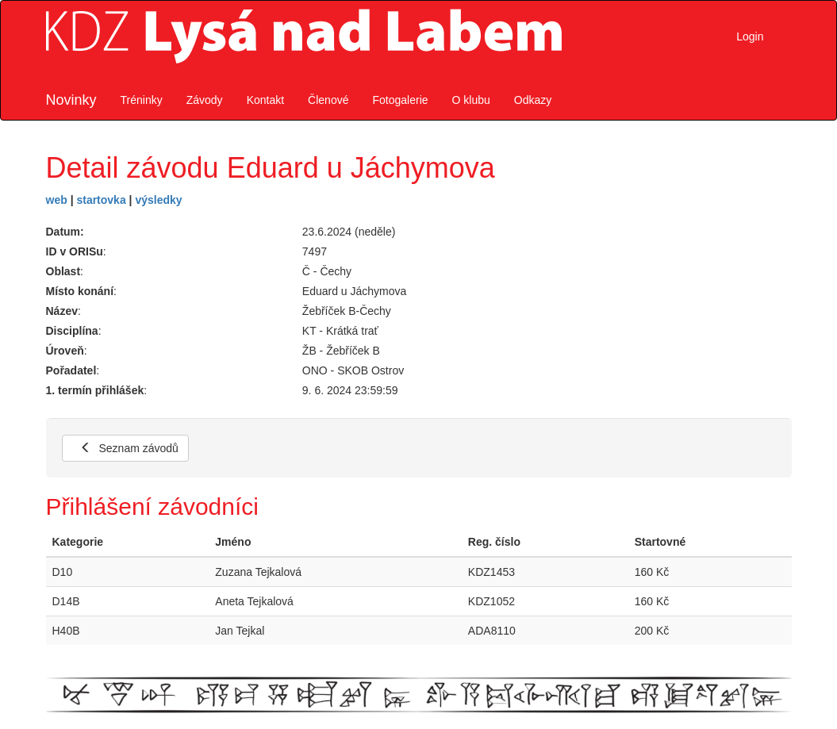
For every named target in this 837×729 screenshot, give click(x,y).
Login (749, 36)
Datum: (65, 231)
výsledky (158, 200)
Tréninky (142, 100)
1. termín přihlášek (95, 390)
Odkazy (532, 100)
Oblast (63, 271)
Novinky (71, 100)
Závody (204, 100)
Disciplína (72, 330)
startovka (100, 200)
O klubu (471, 100)
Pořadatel (71, 370)
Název (62, 311)
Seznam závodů (129, 448)
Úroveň (65, 350)
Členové (328, 100)
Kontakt (265, 100)
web (56, 200)
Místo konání (80, 291)
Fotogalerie (400, 100)
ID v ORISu (74, 251)
